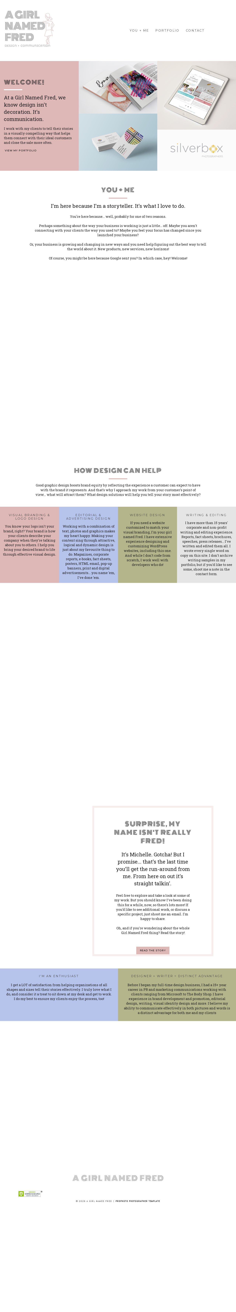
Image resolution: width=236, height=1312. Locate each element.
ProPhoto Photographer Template (138, 1201)
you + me (139, 30)
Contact (195, 30)
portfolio (167, 30)
